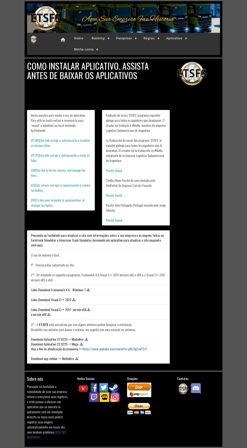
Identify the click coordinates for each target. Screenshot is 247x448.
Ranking (98, 38)
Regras (149, 38)
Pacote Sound (114, 170)
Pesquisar (124, 38)
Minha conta (84, 49)
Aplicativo (174, 38)
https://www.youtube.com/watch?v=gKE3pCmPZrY (114, 348)
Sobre (78, 38)
